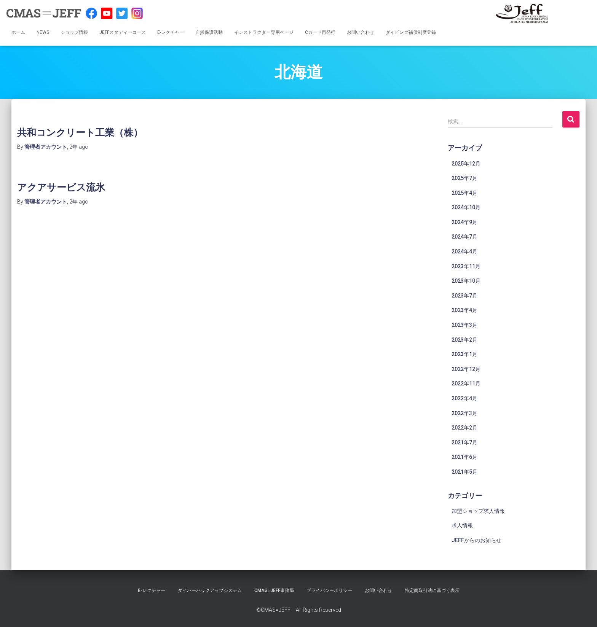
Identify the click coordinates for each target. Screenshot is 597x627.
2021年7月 (464, 442)
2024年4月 (464, 251)
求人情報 (462, 525)
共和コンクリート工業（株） (80, 132)
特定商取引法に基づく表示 (432, 590)
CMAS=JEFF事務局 (274, 590)
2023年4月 (464, 310)
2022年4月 (464, 398)
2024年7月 (464, 237)
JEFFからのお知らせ (476, 540)
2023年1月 (464, 354)
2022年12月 (466, 369)
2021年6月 (464, 457)
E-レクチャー (170, 32)
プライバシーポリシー (329, 590)
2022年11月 (466, 383)
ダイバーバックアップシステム (210, 590)
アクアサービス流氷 (61, 187)
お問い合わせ (360, 32)
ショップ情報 (74, 32)
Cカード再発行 (320, 32)
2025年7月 (464, 178)
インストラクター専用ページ (264, 32)
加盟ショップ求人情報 (478, 511)
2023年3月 (464, 325)
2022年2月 (464, 428)
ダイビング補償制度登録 (411, 32)
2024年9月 (464, 222)
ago (78, 147)
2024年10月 (466, 207)
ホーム (18, 32)
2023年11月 (466, 266)
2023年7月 (464, 296)
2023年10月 (466, 281)
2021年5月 (464, 472)
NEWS (43, 32)
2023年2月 (464, 340)
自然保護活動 (209, 32)
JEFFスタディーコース (122, 32)
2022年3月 (464, 413)
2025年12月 (466, 164)
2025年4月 (464, 193)
